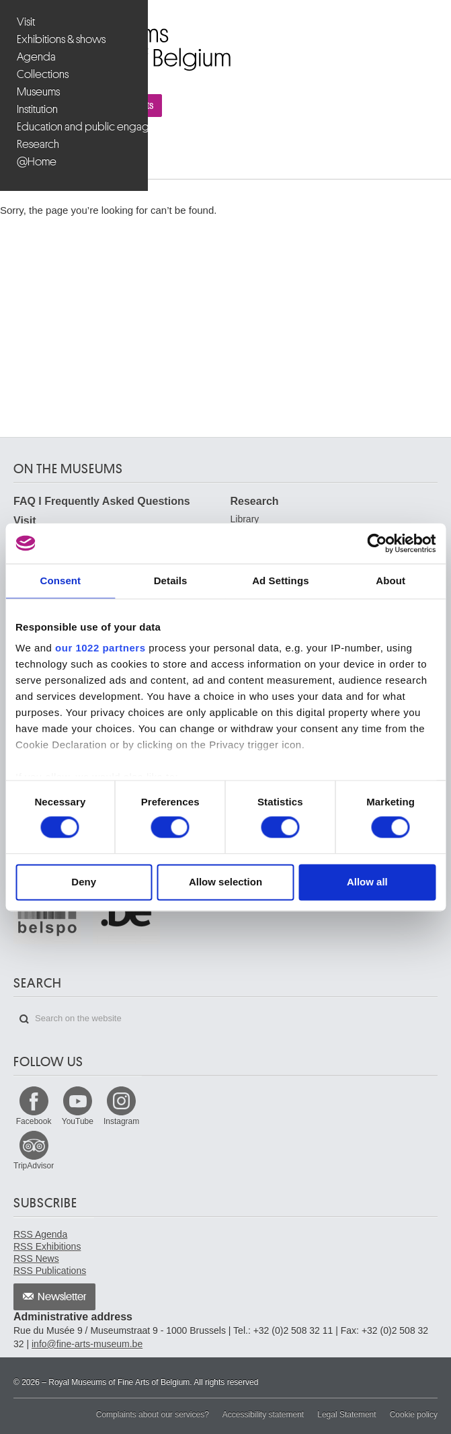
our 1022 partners (100, 647)
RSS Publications (49, 1270)
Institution (37, 109)
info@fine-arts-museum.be (87, 1344)
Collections (43, 74)
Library (245, 519)
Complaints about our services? (152, 1414)
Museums (38, 91)
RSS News (36, 1258)
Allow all (367, 881)
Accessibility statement (263, 1414)
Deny (83, 881)
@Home (36, 161)
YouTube (77, 1121)
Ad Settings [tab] (280, 580)
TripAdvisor (33, 1165)
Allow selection (225, 881)
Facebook (34, 1121)
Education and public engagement (75, 126)
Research (38, 144)
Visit (26, 22)
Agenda (36, 57)
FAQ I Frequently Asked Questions (101, 501)
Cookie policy (414, 1414)
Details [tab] (171, 580)
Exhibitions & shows (61, 39)
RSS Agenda (40, 1234)
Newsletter (62, 1296)
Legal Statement (346, 1414)
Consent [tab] (60, 580)
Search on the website (24, 1019)
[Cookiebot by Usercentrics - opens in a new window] (377, 543)
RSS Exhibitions (47, 1246)
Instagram (121, 1121)
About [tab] (390, 580)
